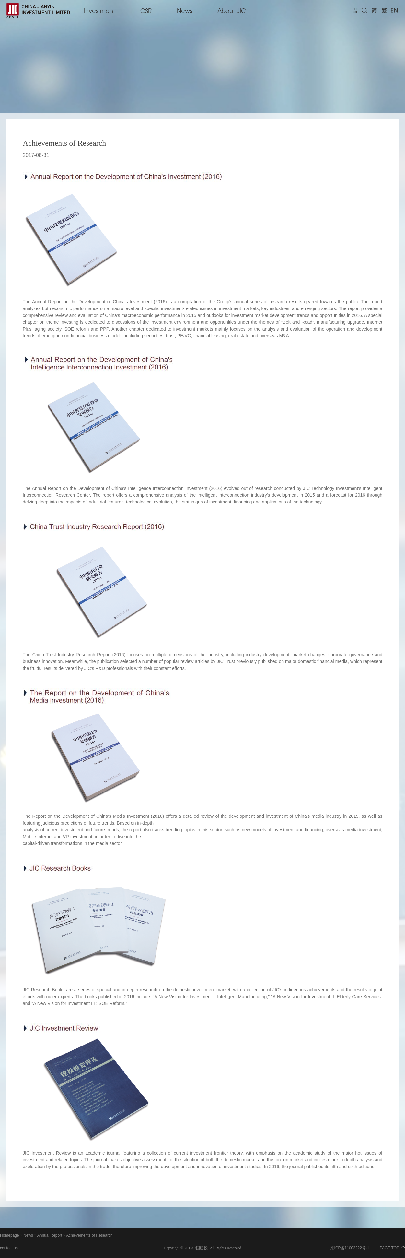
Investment (99, 11)
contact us (9, 1248)
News (184, 11)
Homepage (9, 1235)
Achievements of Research (89, 1235)
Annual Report (49, 1235)
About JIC (231, 11)
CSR (146, 11)
